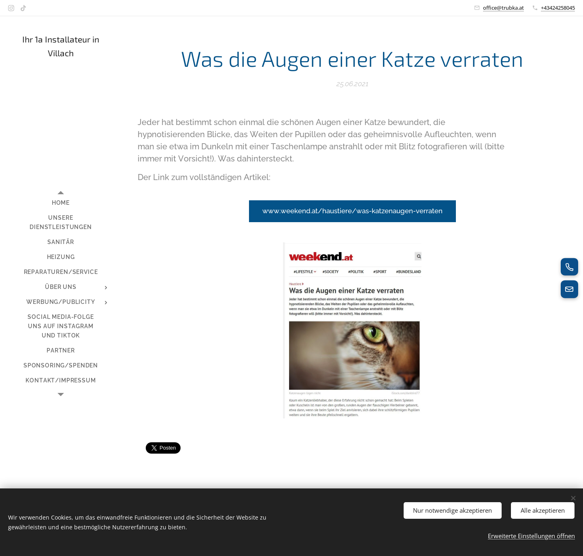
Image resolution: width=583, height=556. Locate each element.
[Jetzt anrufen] (569, 267)
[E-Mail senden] (569, 289)
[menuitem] (60, 203)
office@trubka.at (503, 7)
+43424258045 (558, 7)
